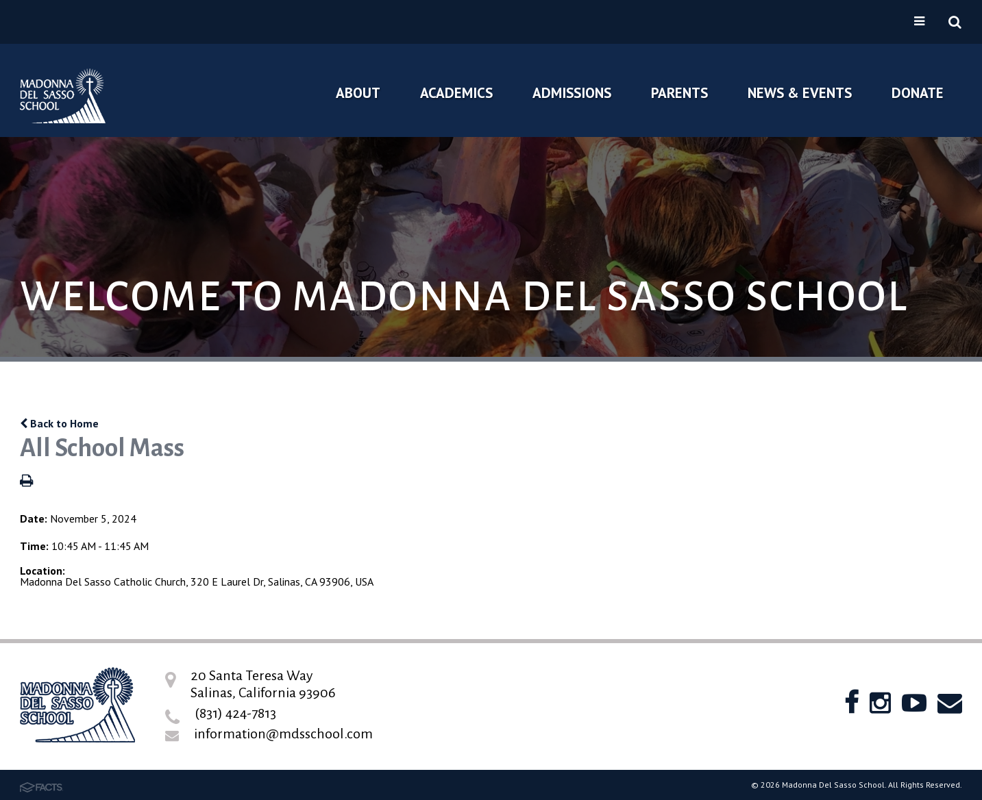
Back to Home (59, 423)
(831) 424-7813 (235, 713)
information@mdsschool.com (283, 733)
